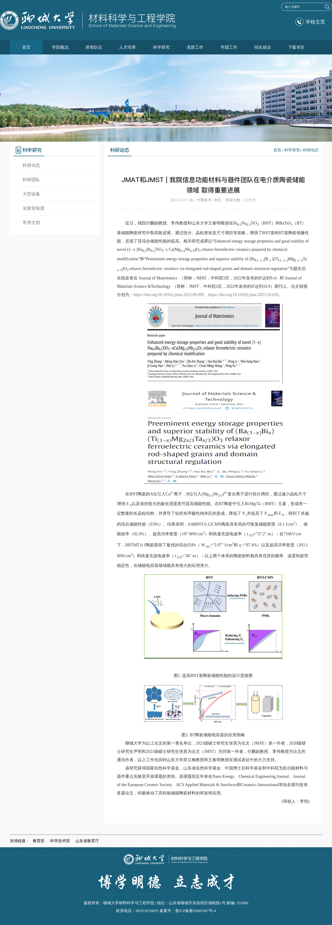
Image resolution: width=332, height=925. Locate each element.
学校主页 (310, 22)
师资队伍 (94, 47)
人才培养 (127, 47)
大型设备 (31, 194)
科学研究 (161, 47)
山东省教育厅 (87, 841)
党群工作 (195, 47)
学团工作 (229, 47)
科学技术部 (60, 841)
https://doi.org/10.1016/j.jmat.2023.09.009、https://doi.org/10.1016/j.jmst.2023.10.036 (205, 294)
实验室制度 (33, 208)
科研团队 (31, 179)
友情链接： (20, 841)
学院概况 (60, 47)
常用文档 (31, 222)
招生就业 (262, 47)
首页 (26, 47)
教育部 (38, 841)
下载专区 (296, 47)
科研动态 (31, 165)
